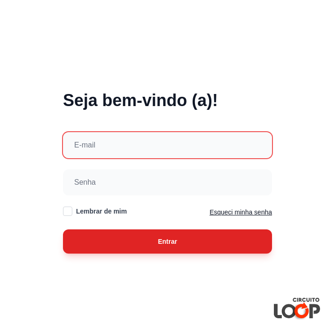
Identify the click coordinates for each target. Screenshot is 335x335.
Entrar (167, 241)
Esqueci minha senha (240, 212)
